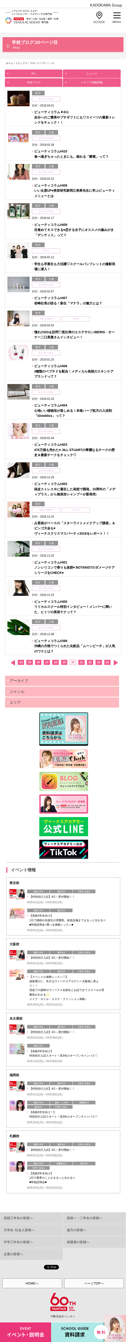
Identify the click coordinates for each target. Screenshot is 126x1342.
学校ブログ (34, 81)
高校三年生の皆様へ (18, 1218)
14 (20, 662)
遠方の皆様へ (76, 1230)
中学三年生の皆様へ (18, 1242)
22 (90, 662)
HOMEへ (32, 1283)
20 (72, 662)
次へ (116, 663)
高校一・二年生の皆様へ (84, 1218)
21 (81, 662)
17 (46, 662)
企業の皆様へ (13, 1254)
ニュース (92, 72)
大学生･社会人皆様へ (19, 1230)
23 (98, 662)
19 (64, 662)
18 (55, 662)
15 (29, 662)
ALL (34, 72)
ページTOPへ (94, 1283)
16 (38, 662)
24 (107, 662)
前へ (12, 663)
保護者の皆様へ (78, 1242)
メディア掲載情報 (92, 81)
